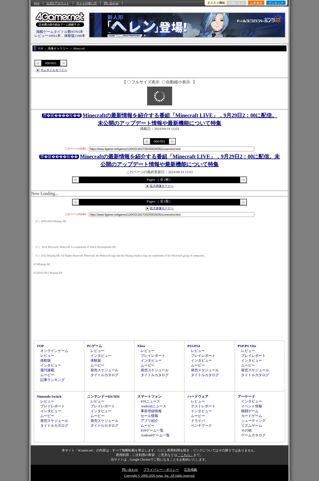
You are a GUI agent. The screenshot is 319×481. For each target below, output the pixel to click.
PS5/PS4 (193, 346)
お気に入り (236, 3)
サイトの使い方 (86, 3)
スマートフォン (149, 396)
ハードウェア (197, 396)
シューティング (253, 421)
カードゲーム (251, 416)
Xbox (141, 346)
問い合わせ (111, 3)
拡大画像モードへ (161, 185)
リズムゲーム (251, 425)
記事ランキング (52, 380)
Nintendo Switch (49, 396)
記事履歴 (256, 3)
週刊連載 (47, 370)
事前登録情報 (151, 411)
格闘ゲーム (250, 411)
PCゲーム (94, 346)
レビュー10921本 (47, 36)
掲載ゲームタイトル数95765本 (60, 32)
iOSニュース (150, 401)
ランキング (276, 3)
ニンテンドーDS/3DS (103, 396)
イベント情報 (251, 406)
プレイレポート (153, 356)
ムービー (47, 375)
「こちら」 (185, 455)
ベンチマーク (201, 425)
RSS (36, 3)
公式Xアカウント (57, 3)
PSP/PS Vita (247, 346)
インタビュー (50, 365)
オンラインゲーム (54, 351)
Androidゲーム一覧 (155, 435)
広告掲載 (190, 470)
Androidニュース (153, 406)
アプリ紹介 (149, 421)
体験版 (45, 360)
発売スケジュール (104, 370)
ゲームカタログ (253, 435)
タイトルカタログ (104, 375)
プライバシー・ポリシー (161, 470)
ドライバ (198, 421)
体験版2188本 (74, 36)
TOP (40, 346)
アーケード (246, 396)
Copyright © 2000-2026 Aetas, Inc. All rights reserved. (159, 476)
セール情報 (149, 416)
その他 (246, 430)
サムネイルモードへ (54, 70)
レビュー (47, 356)
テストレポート (203, 406)
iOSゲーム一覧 (152, 430)
